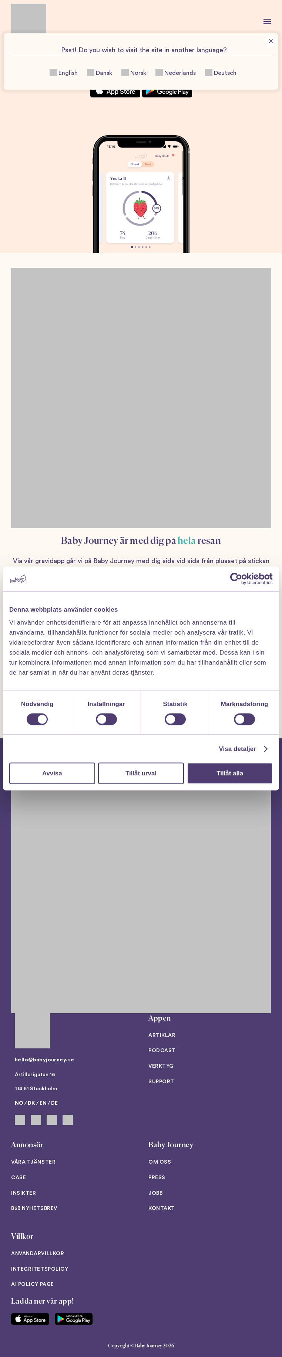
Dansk (99, 72)
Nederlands (175, 72)
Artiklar (161, 1035)
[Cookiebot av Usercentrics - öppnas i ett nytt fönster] (240, 579)
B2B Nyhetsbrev (34, 1208)
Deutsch (220, 72)
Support (161, 1081)
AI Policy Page (32, 1284)
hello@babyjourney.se (44, 1059)
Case (18, 1177)
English (64, 72)
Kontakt (161, 1208)
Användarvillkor (37, 1253)
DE (54, 1103)
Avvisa (52, 772)
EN (43, 1103)
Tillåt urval (141, 772)
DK (31, 1103)
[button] (267, 21)
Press (156, 1177)
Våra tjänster (33, 1162)
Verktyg (161, 1066)
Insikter (23, 1193)
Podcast (162, 1050)
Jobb (155, 1193)
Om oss (159, 1162)
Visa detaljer (237, 748)
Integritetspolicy (39, 1269)
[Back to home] (28, 21)
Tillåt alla (229, 772)
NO (19, 1103)
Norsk (133, 72)
